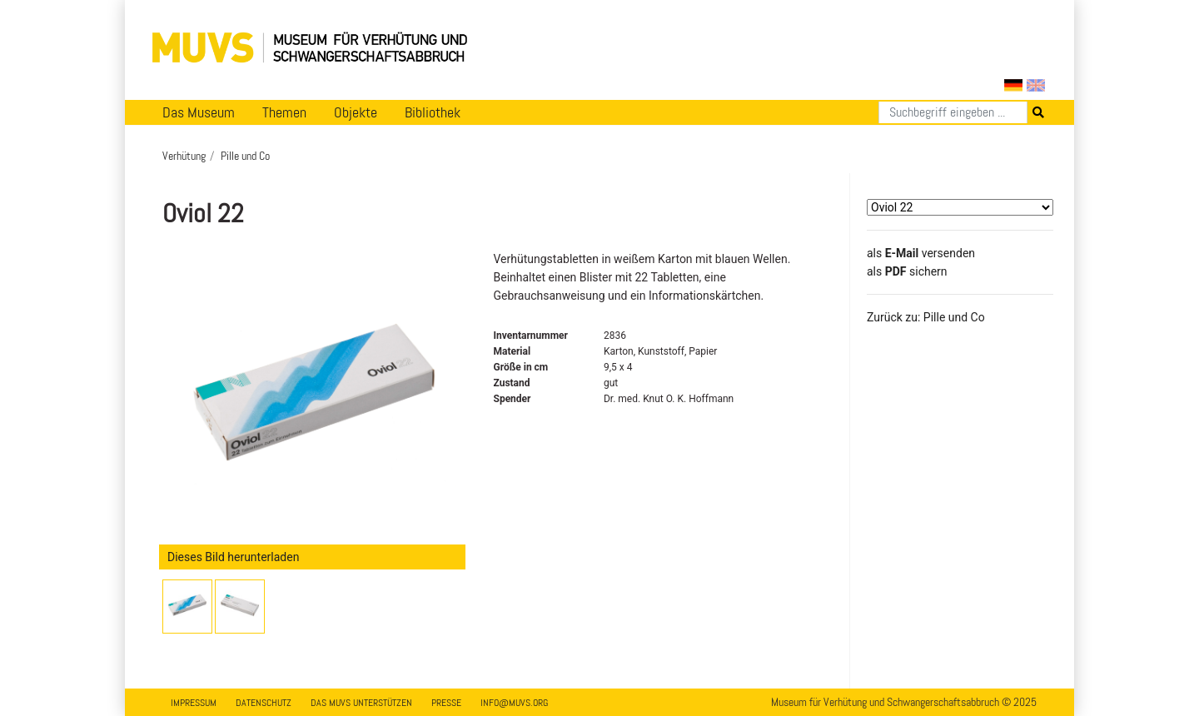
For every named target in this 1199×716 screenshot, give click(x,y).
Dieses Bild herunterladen (233, 557)
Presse (446, 702)
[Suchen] (952, 112)
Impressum (193, 702)
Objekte (355, 112)
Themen (284, 112)
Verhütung (184, 155)
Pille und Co (245, 155)
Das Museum (198, 112)
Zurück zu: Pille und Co (926, 317)
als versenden (921, 253)
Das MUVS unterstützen (361, 702)
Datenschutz (263, 702)
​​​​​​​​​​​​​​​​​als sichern (907, 271)
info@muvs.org (514, 702)
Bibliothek (432, 112)
